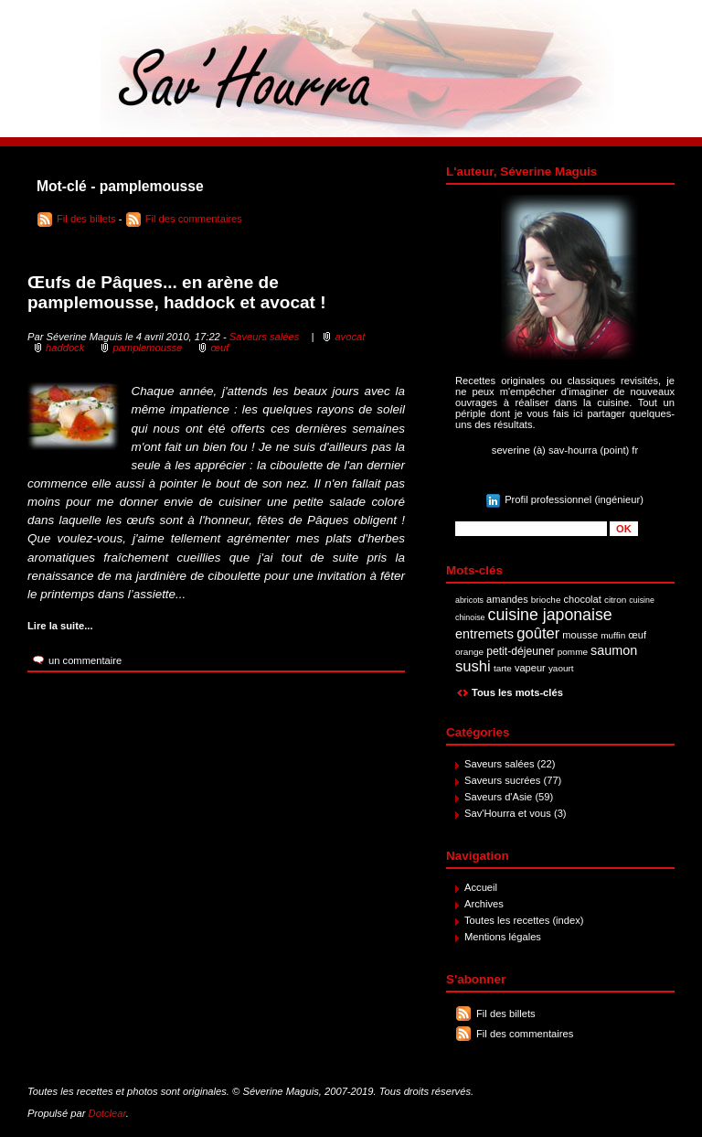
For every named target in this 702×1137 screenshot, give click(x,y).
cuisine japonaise (550, 615)
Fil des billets (506, 1013)
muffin (613, 635)
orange (469, 652)
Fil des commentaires (524, 1033)
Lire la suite (55, 625)
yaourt (561, 668)
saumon (613, 650)
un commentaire (85, 660)
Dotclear (107, 1113)
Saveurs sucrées (502, 780)
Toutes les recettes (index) (524, 920)
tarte (503, 668)
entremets (484, 634)
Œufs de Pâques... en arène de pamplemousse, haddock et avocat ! (176, 292)
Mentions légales (502, 936)
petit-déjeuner (520, 651)
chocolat (582, 599)
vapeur (530, 667)
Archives (484, 903)
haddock (65, 347)
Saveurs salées (499, 763)
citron (615, 600)
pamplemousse (147, 347)
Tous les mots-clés (517, 692)
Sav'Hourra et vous (507, 813)
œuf (637, 634)
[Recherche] (531, 528)
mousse (580, 634)
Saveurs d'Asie (498, 796)
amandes (507, 599)
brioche (546, 600)
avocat (350, 336)
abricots (469, 600)
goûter (537, 633)
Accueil (480, 887)
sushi (473, 666)
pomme (573, 652)
